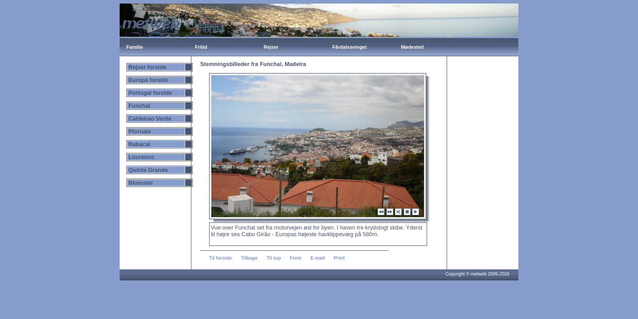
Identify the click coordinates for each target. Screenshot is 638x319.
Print (339, 258)
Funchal (139, 105)
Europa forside (148, 80)
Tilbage (249, 258)
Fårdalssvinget (349, 47)
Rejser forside (147, 67)
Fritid (201, 47)
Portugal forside (150, 92)
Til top (274, 258)
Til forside (220, 258)
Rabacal (139, 144)
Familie (134, 47)
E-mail (318, 258)
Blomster (140, 182)
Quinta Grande (148, 170)
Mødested (412, 47)
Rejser (271, 47)
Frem (296, 258)
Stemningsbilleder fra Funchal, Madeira (253, 64)
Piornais (139, 131)
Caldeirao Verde (149, 118)
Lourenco (141, 157)
